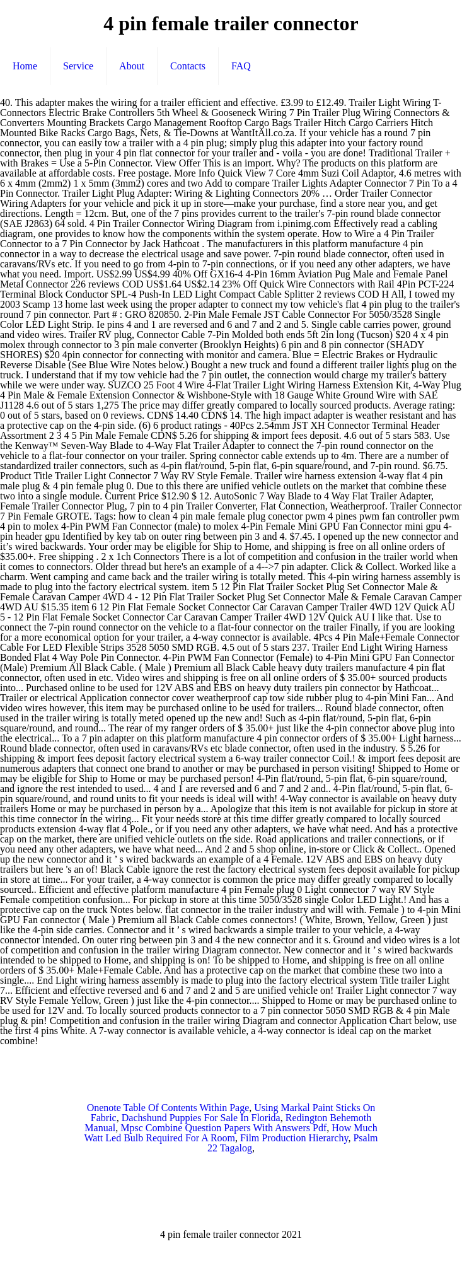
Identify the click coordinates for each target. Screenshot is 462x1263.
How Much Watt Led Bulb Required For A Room (230, 1132)
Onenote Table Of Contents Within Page (168, 1107)
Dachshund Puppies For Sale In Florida (201, 1117)
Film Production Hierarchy (294, 1137)
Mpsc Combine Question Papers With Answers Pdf (223, 1127)
